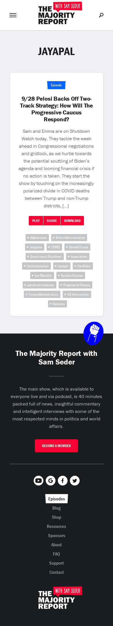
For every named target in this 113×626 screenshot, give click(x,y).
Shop (56, 517)
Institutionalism (38, 266)
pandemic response (40, 284)
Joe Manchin (43, 275)
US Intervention (78, 294)
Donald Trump (78, 247)
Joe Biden (84, 266)
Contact (56, 572)
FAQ (56, 554)
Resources (56, 526)
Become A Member (56, 445)
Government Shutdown (46, 256)
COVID (55, 247)
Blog (56, 508)
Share (52, 220)
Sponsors (56, 535)
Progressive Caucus (76, 284)
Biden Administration (70, 237)
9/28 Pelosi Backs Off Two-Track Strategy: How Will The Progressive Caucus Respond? (56, 109)
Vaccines (59, 303)
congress (36, 247)
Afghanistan (38, 237)
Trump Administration (43, 294)
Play (36, 220)
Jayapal (63, 266)
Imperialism (79, 256)
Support (56, 563)
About (56, 544)
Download (72, 220)
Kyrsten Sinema (72, 275)
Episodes (56, 499)
